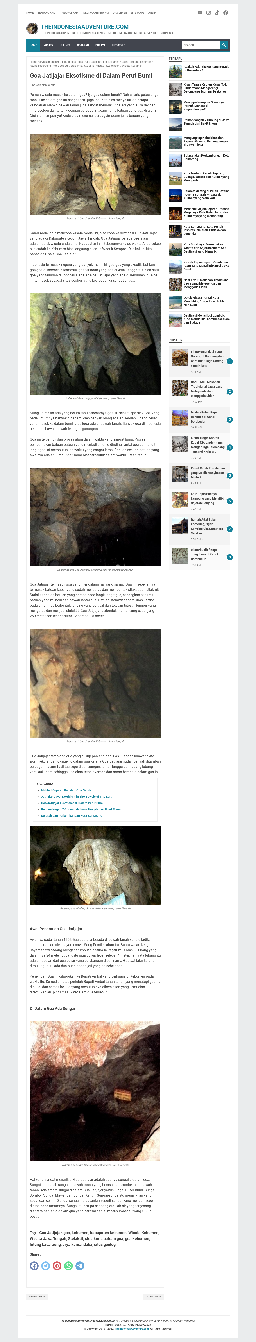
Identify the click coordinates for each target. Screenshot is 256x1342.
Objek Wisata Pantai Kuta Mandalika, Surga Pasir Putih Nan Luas (204, 301)
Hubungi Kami (70, 12)
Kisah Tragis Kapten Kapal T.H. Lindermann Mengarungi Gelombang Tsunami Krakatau (205, 88)
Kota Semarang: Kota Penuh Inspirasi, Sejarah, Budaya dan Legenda (205, 230)
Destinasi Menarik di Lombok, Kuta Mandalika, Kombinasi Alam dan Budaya (207, 319)
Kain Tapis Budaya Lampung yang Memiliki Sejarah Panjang (207, 498)
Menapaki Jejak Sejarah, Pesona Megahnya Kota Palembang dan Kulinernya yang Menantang (206, 212)
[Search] (201, 45)
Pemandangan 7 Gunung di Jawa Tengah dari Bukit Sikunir (82, 809)
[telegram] (79, 1265)
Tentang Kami (47, 12)
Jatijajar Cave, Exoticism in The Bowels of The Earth (77, 796)
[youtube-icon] (200, 12)
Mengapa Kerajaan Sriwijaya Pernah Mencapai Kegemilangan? (204, 105)
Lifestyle (118, 45)
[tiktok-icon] (217, 12)
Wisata (48, 45)
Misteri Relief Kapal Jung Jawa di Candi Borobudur (204, 554)
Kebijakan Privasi (96, 12)
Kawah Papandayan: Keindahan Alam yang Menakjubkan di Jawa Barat (206, 265)
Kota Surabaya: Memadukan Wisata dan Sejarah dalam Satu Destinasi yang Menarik (205, 248)
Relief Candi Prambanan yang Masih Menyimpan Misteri (208, 472)
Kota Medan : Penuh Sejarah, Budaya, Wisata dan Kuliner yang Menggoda (206, 177)
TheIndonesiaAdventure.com (77, 26)
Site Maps (137, 12)
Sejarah (83, 45)
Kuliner (65, 45)
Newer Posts (37, 1296)
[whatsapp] (68, 1265)
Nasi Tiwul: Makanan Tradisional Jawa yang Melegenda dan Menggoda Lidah (206, 283)
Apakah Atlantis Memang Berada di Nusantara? (206, 68)
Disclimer (120, 12)
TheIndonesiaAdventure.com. (132, 1328)
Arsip (152, 12)
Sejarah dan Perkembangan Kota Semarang (71, 815)
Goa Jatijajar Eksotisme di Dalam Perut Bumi (72, 803)
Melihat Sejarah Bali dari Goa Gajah (66, 790)
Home (30, 12)
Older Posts (154, 1296)
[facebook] (34, 1265)
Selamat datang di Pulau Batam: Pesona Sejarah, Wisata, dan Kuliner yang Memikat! (206, 194)
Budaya (100, 45)
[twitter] (45, 1265)
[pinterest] (57, 1265)
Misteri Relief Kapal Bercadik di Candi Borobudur (204, 416)
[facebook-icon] (226, 12)
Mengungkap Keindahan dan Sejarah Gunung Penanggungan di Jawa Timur (206, 141)
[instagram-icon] (209, 12)
